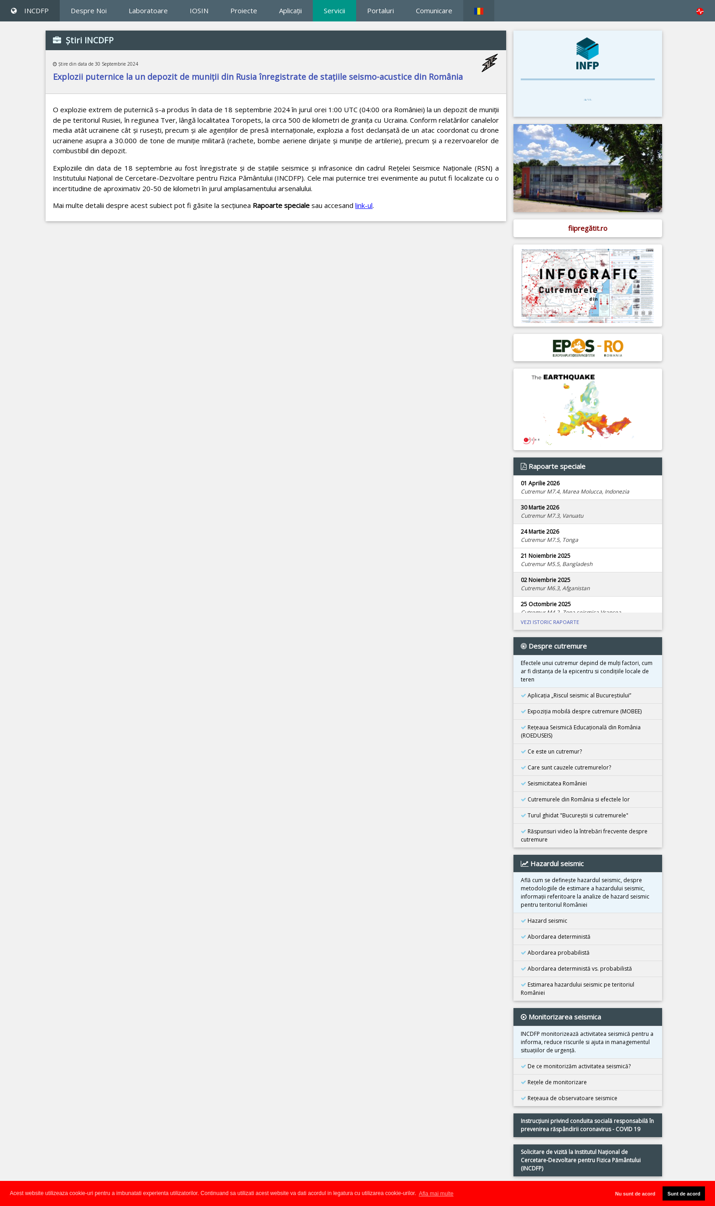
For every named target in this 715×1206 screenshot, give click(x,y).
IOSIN (199, 10)
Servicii (334, 10)
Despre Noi (89, 10)
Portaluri (380, 10)
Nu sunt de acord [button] (635, 1193)
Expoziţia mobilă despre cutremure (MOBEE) (581, 711)
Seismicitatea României (554, 783)
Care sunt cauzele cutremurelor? (566, 767)
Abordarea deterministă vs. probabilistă (576, 968)
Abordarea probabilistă (555, 952)
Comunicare (434, 10)
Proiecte (243, 10)
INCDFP (30, 10)
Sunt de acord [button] (684, 1193)
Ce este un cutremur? (551, 751)
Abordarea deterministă (556, 937)
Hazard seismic (544, 921)
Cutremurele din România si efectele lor (575, 799)
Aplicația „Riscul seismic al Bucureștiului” (576, 695)
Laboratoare (148, 10)
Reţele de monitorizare (554, 1082)
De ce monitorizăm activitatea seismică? (576, 1066)
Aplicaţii (290, 10)
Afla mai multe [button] (436, 1193)
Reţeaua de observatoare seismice (569, 1098)
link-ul (364, 205)
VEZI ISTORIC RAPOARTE (550, 622)
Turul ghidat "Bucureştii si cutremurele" (574, 815)
